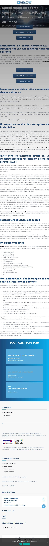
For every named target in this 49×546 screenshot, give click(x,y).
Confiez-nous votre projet (16, 377)
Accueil (5, 417)
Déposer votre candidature (16, 360)
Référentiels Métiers (9, 412)
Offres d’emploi (7, 415)
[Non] (47, 542)
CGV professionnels (9, 469)
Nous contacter (13, 392)
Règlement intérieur (9, 471)
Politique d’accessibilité (10, 463)
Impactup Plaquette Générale (10, 527)
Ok (20, 543)
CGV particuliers (8, 466)
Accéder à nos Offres (14, 358)
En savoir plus (13, 375)
